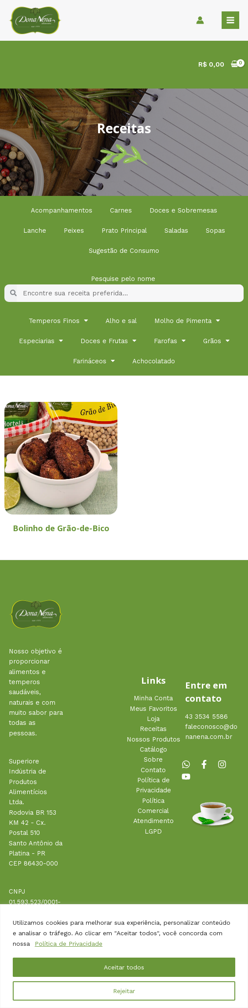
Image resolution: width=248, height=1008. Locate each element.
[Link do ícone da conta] (200, 20)
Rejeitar (124, 990)
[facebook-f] (207, 764)
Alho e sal (121, 321)
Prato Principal (124, 230)
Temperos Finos (58, 320)
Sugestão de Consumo (124, 251)
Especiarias (41, 340)
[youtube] (187, 776)
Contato (153, 770)
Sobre (153, 759)
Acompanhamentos (61, 210)
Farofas (170, 340)
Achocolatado (153, 361)
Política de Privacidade (68, 943)
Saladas (176, 230)
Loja (153, 719)
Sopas (215, 230)
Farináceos (94, 361)
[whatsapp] (189, 764)
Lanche (34, 230)
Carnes (121, 210)
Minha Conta (153, 698)
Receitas (153, 729)
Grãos (216, 340)
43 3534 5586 (206, 717)
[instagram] (225, 764)
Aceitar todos (124, 967)
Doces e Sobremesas (183, 210)
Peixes (74, 230)
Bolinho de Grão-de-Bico (61, 528)
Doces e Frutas (108, 340)
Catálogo (153, 749)
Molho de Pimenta (187, 320)
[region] (124, 956)
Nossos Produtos (153, 739)
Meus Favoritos (153, 709)
